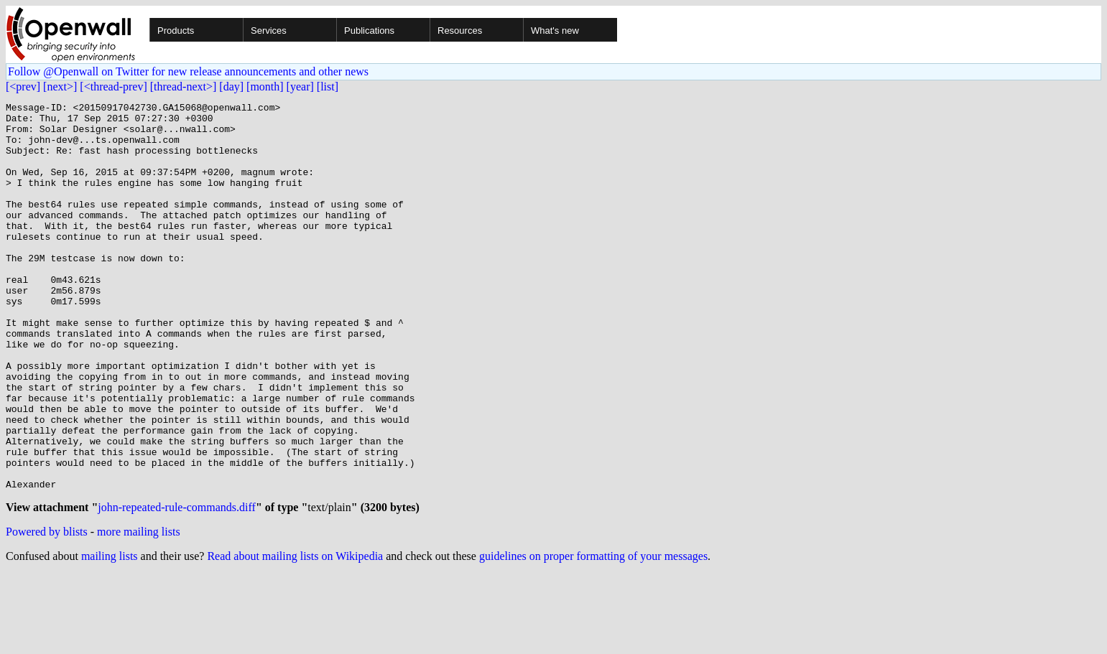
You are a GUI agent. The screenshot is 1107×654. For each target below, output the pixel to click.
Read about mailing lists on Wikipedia (295, 636)
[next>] (60, 86)
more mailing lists (138, 611)
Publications (369, 30)
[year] (300, 86)
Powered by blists (47, 611)
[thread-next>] (183, 86)
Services (269, 30)
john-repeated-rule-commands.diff (177, 587)
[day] (231, 86)
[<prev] (23, 86)
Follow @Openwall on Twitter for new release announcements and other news (188, 71)
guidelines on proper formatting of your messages (593, 636)
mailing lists (109, 636)
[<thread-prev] (113, 86)
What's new (555, 30)
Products (175, 30)
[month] (265, 86)
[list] (327, 86)
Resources (459, 30)
